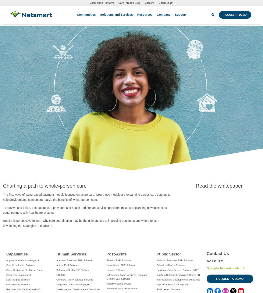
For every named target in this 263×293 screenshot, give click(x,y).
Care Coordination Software (20, 265)
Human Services (71, 254)
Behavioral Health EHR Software (73, 270)
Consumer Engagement (18, 275)
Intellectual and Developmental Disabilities (78, 289)
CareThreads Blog (129, 2)
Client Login (166, 2)
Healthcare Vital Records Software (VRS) (178, 270)
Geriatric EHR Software (118, 260)
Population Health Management (173, 284)
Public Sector (169, 254)
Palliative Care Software (118, 283)
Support (180, 14)
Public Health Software (168, 289)
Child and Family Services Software (74, 279)
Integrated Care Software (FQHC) (73, 284)
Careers (149, 2)
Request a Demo (235, 14)
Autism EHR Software (67, 265)
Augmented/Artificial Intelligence (23, 260)
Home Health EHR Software (120, 265)
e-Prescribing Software (18, 284)
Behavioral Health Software (171, 265)
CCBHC (60, 275)
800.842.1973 (215, 261)
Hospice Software (115, 270)
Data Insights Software (18, 279)
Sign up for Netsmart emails (223, 268)
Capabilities (17, 254)
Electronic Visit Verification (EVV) (23, 289)
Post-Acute (116, 254)
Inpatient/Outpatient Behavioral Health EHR (179, 275)
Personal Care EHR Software (121, 288)
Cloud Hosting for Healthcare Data (24, 270)
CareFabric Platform (102, 2)
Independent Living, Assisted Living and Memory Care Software (126, 277)
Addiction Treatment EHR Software (74, 260)
